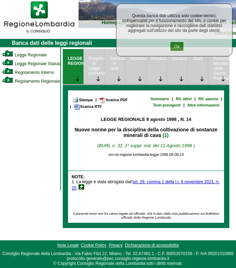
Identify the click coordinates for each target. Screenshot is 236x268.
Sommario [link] (159, 99)
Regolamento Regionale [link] (31, 81)
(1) (165, 135)
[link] (39, 33)
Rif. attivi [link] (184, 99)
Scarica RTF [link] (88, 107)
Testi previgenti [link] (167, 105)
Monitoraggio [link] (138, 58)
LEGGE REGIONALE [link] (75, 61)
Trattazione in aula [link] (117, 63)
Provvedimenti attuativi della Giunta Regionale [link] (221, 68)
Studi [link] (198, 58)
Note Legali (68, 245)
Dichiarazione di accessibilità (151, 245)
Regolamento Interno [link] (28, 72)
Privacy (115, 245)
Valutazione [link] (179, 58)
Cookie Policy (94, 245)
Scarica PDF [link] (113, 100)
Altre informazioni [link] (203, 105)
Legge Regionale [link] (24, 55)
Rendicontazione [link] (159, 58)
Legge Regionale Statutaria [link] (34, 63)
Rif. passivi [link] (208, 99)
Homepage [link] (114, 22)
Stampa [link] (83, 100)
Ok (177, 46)
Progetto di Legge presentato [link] (96, 66)
